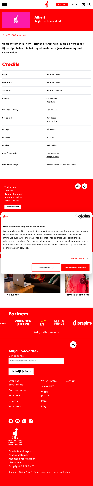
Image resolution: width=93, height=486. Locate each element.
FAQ (43, 406)
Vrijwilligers (49, 381)
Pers (44, 401)
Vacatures (15, 406)
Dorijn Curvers (52, 157)
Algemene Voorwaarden (22, 458)
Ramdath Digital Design (21, 472)
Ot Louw (50, 137)
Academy (14, 395)
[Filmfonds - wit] (65, 323)
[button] (82, 280)
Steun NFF (47, 386)
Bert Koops (51, 118)
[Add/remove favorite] (84, 186)
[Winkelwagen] (83, 4)
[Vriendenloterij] (28, 323)
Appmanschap (42, 472)
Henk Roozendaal (54, 90)
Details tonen (77, 258)
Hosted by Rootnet (61, 472)
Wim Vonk (51, 129)
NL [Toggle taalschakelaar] (75, 4)
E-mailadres (36, 359)
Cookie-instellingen (20, 451)
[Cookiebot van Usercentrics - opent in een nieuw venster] (77, 216)
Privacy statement (19, 454)
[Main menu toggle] (4, 4)
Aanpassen (46, 267)
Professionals (17, 390)
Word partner (46, 393)
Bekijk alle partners (46, 332)
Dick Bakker (51, 145)
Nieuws (13, 401)
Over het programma (16, 382)
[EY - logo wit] (48, 323)
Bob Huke (50, 102)
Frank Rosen (52, 110)
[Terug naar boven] (73, 344)
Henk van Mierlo (53, 74)
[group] (32, 280)
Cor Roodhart (52, 98)
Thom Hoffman (53, 153)
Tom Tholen (51, 121)
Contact (71, 381)
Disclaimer (15, 462)
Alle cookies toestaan (75, 267)
